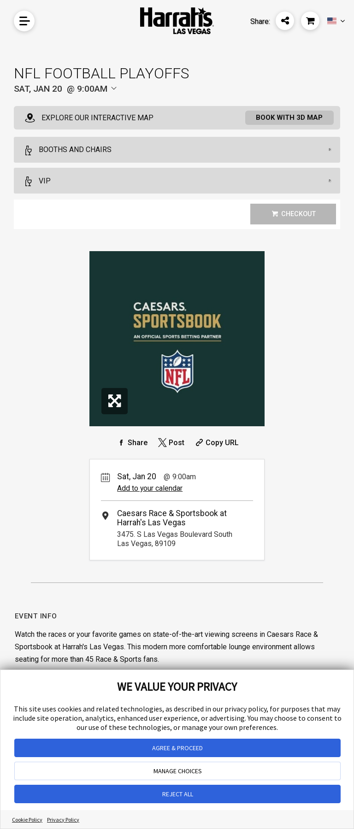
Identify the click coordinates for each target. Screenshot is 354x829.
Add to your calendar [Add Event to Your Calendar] (150, 489)
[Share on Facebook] (131, 443)
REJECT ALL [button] (177, 794)
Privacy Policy (63, 819)
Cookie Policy (27, 819)
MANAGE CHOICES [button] (177, 771)
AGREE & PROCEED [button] (177, 748)
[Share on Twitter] (170, 443)
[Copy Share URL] (216, 443)
